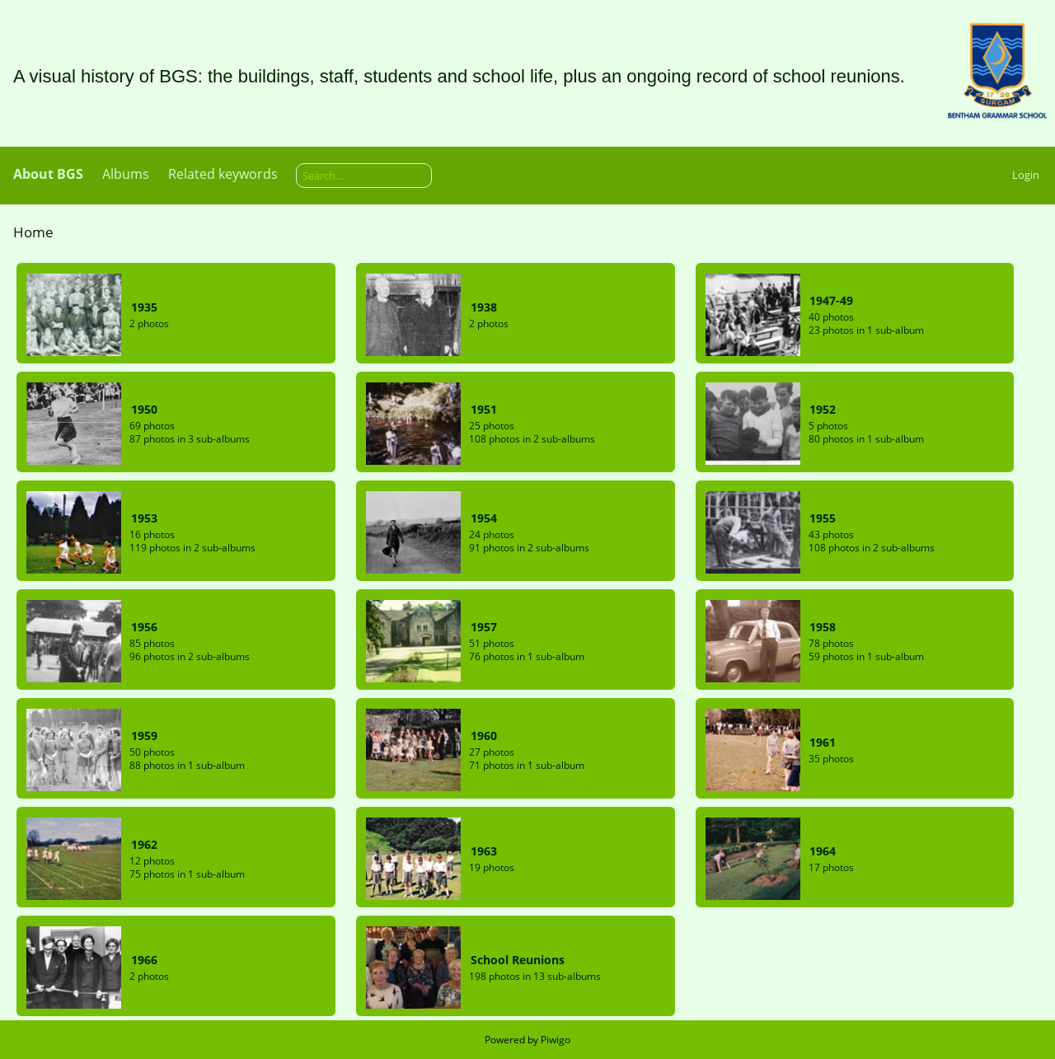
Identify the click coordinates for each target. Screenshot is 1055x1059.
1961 (822, 742)
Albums (125, 174)
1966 (144, 960)
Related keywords (223, 174)
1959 (144, 735)
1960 (484, 735)
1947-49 (831, 300)
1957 (484, 627)
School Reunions (518, 960)
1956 (144, 627)
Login (1025, 174)
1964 (822, 851)
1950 (144, 409)
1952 (822, 409)
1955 (822, 518)
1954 (484, 518)
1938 (484, 307)
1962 (144, 844)
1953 (144, 518)
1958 (822, 627)
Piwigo (555, 1040)
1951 (484, 409)
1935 (144, 307)
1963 (484, 851)
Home (33, 232)
